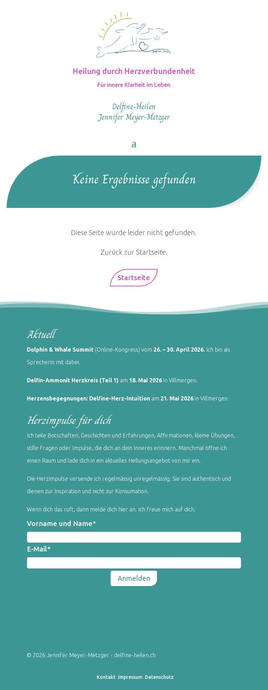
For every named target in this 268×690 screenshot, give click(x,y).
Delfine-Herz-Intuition (119, 398)
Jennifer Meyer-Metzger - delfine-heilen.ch (100, 655)
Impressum (130, 677)
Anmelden (134, 578)
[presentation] (80, 601)
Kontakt (106, 677)
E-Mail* (39, 549)
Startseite (134, 277)
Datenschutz (159, 677)
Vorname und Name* (61, 523)
